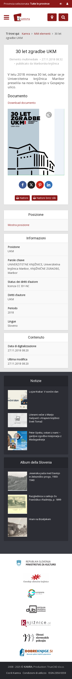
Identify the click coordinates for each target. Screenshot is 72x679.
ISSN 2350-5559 (57, 673)
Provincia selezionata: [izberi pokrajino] (27, 3)
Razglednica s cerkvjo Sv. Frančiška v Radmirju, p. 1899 (45, 498)
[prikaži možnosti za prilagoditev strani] (61, 3)
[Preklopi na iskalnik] (63, 17)
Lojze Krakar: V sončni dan (43, 391)
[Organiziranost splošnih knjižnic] (36, 578)
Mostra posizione (18, 225)
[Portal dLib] (36, 609)
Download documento (22, 103)
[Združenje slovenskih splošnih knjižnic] (36, 623)
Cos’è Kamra (13, 673)
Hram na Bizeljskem (40, 519)
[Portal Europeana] (36, 594)
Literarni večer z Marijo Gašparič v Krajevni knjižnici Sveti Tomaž (44, 418)
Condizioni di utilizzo (34, 673)
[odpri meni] (6, 17)
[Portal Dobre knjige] (36, 652)
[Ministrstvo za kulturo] (36, 564)
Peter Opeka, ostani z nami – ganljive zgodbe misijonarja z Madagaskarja (45, 436)
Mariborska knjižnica (46, 63)
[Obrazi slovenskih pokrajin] (36, 638)
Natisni (22, 198)
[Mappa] (52, 17)
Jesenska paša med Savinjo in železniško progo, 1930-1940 (44, 477)
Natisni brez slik (44, 198)
